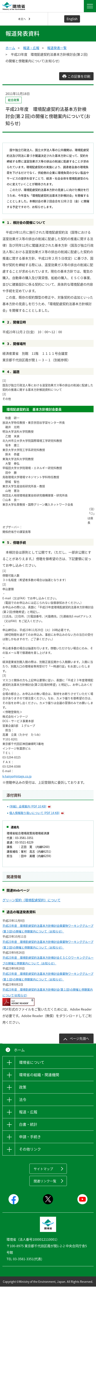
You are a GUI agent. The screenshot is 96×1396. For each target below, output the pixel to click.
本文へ (22, 19)
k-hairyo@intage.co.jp (17, 776)
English (72, 18)
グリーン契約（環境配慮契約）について (31, 900)
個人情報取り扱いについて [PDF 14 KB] (34, 813)
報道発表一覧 (57, 47)
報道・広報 (31, 47)
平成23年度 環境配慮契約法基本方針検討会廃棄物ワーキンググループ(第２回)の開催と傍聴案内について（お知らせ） (47, 944)
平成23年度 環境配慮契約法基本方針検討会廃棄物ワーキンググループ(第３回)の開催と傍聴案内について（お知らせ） (47, 928)
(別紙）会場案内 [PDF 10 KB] (27, 806)
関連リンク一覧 (45, 1180)
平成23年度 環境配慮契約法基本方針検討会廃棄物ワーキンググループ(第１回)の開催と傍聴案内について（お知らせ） (47, 976)
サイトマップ (43, 1168)
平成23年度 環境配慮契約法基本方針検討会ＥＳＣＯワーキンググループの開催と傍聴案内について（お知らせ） (48, 960)
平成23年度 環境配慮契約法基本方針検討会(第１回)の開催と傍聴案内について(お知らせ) (47, 992)
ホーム (10, 47)
